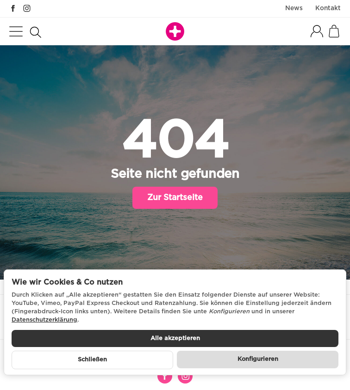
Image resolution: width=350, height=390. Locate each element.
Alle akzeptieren (175, 338)
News (294, 8)
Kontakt (328, 8)
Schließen (92, 360)
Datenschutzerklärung (44, 320)
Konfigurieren (258, 359)
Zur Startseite (175, 198)
